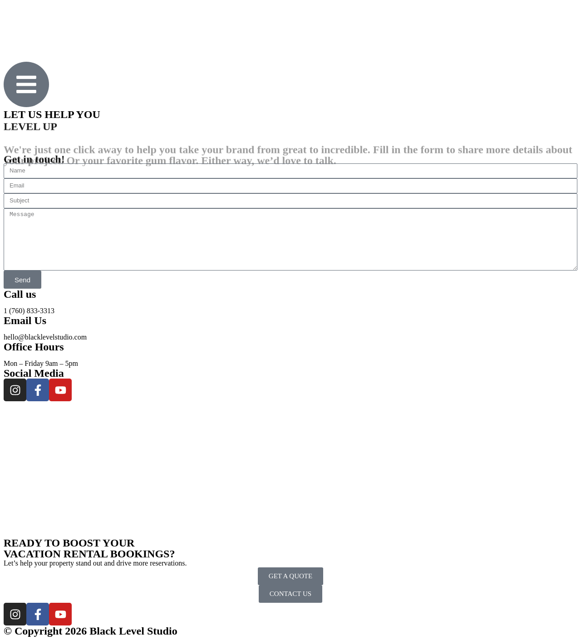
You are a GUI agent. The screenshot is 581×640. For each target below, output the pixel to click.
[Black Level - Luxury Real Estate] (290, 469)
